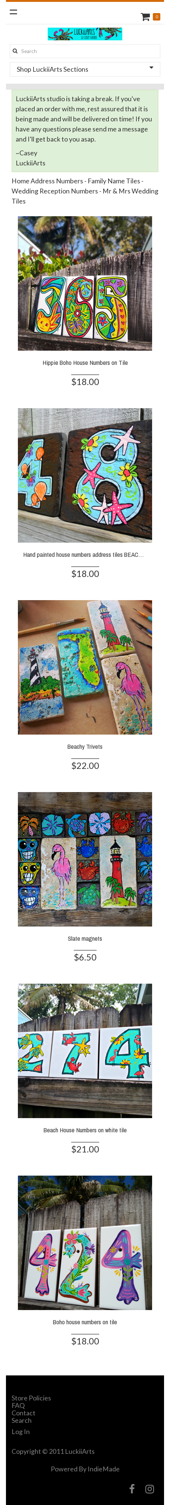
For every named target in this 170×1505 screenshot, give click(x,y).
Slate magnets (85, 938)
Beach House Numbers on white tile (85, 1130)
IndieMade (104, 1469)
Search (22, 1420)
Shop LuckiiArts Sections (85, 68)
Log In (21, 1431)
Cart (146, 17)
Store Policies (31, 1398)
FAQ (18, 1405)
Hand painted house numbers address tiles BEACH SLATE (91, 554)
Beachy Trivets (85, 746)
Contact (23, 1412)
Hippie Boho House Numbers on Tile (85, 362)
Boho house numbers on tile (85, 1322)
